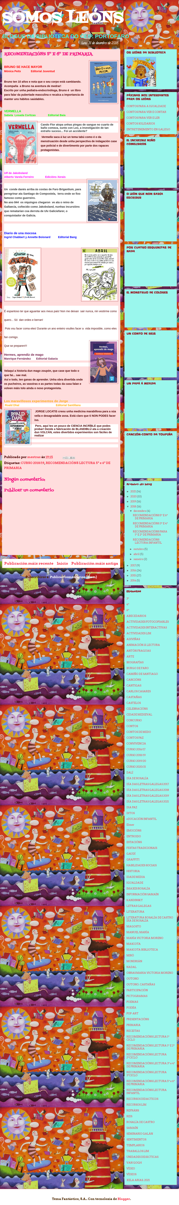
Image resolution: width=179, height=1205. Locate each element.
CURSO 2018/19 (32, 463)
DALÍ (129, 772)
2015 (133, 575)
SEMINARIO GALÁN (139, 1133)
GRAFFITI (132, 859)
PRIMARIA (133, 1025)
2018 (133, 506)
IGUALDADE (134, 882)
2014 (133, 580)
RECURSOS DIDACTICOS (142, 1098)
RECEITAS (133, 1030)
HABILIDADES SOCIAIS (141, 865)
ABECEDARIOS (136, 616)
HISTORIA (133, 871)
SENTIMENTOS (136, 1139)
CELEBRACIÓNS (137, 708)
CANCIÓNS (133, 679)
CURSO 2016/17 (135, 749)
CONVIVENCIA (136, 743)
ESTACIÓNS (134, 842)
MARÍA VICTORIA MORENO (144, 938)
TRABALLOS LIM (137, 1151)
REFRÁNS (132, 1110)
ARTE (130, 656)
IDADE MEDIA (135, 877)
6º (127, 610)
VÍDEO (130, 1168)
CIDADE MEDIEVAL (139, 714)
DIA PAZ (131, 807)
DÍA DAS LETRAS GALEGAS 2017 (147, 784)
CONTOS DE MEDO (138, 732)
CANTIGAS (133, 685)
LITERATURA (135, 911)
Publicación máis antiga (94, 563)
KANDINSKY (134, 900)
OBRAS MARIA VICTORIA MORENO (149, 972)
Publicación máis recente (28, 563)
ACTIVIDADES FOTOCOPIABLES (147, 621)
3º (127, 598)
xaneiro (139, 559)
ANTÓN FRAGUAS (138, 650)
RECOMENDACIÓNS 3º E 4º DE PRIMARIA (150, 525)
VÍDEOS (131, 1174)
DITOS (130, 813)
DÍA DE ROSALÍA (137, 778)
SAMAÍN (132, 1127)
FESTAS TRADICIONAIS (141, 848)
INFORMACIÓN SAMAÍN (142, 894)
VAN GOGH (134, 1162)
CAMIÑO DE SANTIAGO (142, 674)
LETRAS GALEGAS (138, 906)
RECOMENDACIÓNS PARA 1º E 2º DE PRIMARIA (150, 533)
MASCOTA (133, 943)
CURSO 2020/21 (136, 766)
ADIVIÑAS (133, 639)
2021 (133, 491)
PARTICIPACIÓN (137, 990)
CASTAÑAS (134, 697)
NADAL (131, 967)
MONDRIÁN (134, 961)
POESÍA (131, 1007)
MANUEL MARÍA (137, 932)
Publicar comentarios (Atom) (73, 577)
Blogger (124, 1199)
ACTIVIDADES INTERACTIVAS (146, 627)
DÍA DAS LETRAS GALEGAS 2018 (147, 790)
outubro (139, 549)
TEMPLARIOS (135, 1145)
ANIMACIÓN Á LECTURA (143, 645)
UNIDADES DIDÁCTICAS (142, 1156)
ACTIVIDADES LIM (138, 633)
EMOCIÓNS (133, 830)
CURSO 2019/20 (136, 761)
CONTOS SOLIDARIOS (140, 123)
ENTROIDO (133, 836)
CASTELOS (133, 703)
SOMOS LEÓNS (62, 18)
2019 (133, 501)
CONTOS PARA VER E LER (143, 117)
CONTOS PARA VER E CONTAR (146, 112)
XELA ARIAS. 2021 (138, 1180)
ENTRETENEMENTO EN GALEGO (148, 129)
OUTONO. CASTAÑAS (140, 984)
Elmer (130, 824)
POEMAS (132, 1001)
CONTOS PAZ (134, 737)
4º (127, 604)
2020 (133, 496)
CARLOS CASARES (138, 691)
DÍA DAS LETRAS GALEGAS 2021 (147, 801)
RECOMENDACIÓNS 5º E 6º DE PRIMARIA (150, 517)
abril (137, 554)
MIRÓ (130, 955)
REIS (129, 1116)
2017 (133, 565)
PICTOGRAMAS (136, 996)
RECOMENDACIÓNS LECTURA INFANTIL (147, 541)
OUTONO (132, 978)
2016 (133, 570)
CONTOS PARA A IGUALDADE (146, 106)
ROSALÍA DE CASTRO (140, 1122)
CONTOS (132, 726)
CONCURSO (134, 720)
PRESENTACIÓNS (137, 1019)
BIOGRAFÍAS (134, 662)
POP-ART (132, 1013)
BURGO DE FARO (137, 668)
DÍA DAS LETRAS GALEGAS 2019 (147, 795)
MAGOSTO (133, 926)
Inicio (62, 563)
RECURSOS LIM (136, 1104)
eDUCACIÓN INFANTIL (141, 819)
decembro (140, 510)
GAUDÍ (130, 853)
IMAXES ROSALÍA (138, 888)
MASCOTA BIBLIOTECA (142, 949)
